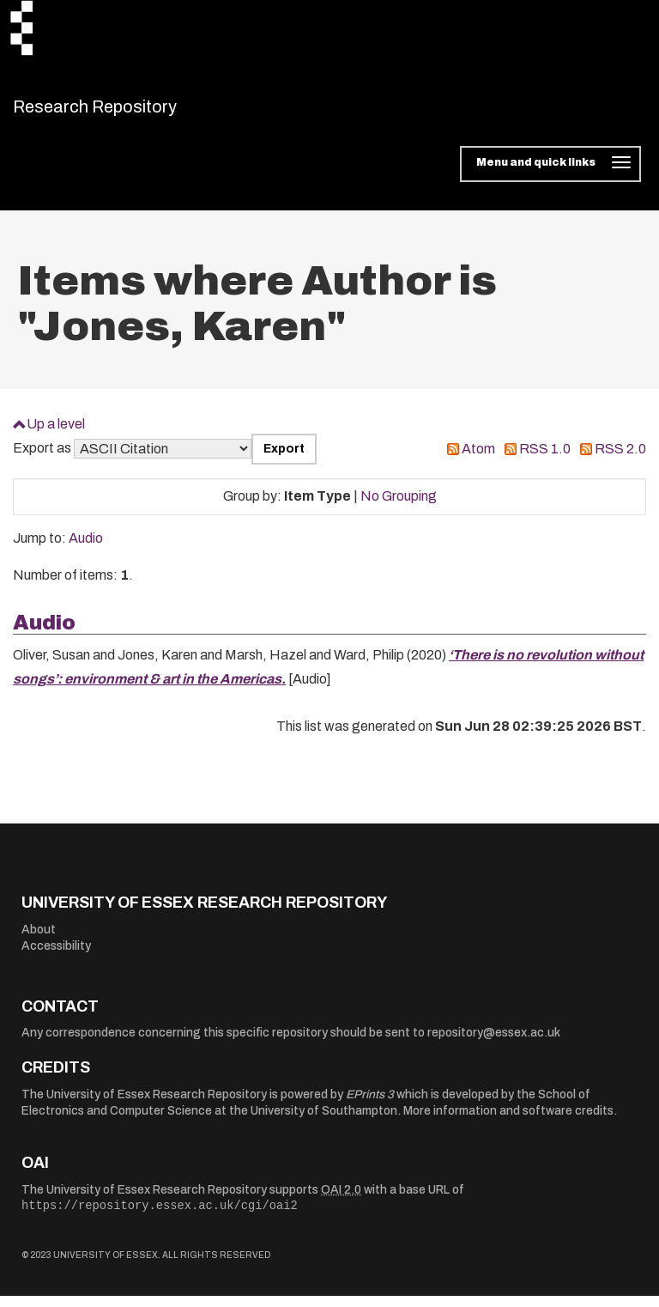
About (38, 939)
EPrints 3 (370, 1104)
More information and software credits (508, 1122)
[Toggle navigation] (550, 175)
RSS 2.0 (620, 460)
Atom (478, 460)
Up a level (56, 434)
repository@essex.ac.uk (493, 1043)
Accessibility (56, 957)
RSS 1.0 (545, 460)
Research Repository (133, 111)
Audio (86, 549)
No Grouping (398, 507)
